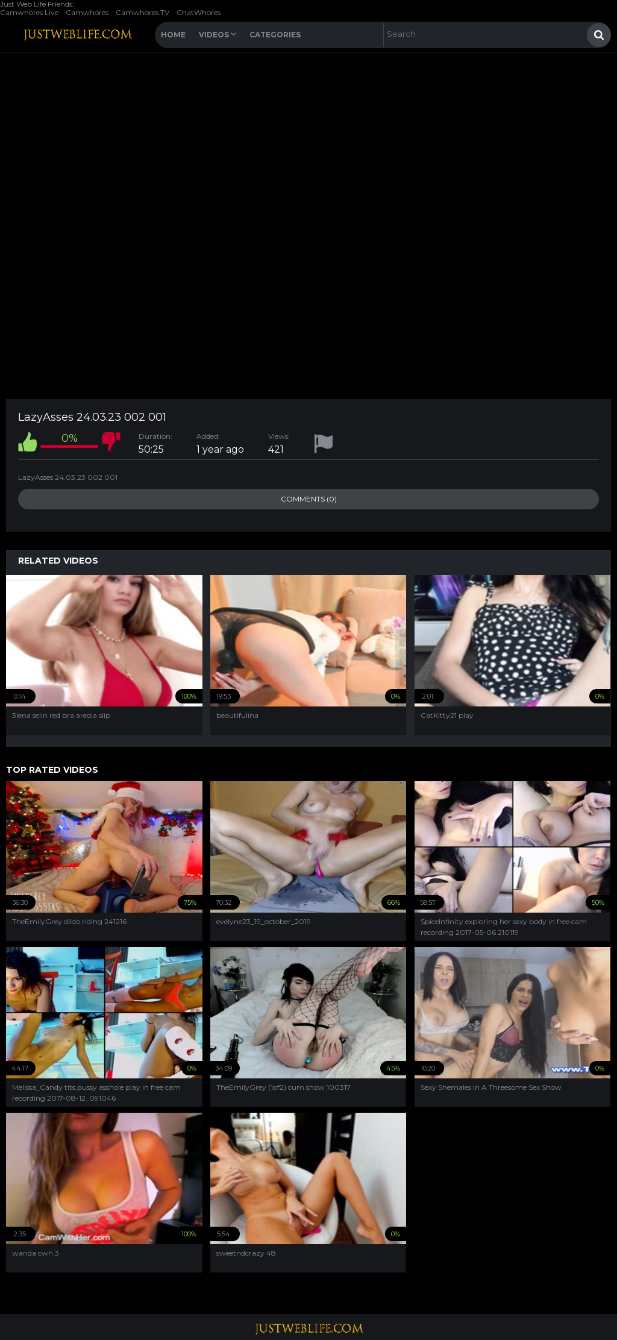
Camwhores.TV (142, 12)
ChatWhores (199, 12)
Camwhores (87, 12)
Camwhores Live (29, 12)
